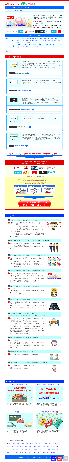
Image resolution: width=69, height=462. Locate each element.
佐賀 (30, 452)
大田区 (36, 38)
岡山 (45, 449)
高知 (21, 452)
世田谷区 (46, 38)
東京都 (7, 38)
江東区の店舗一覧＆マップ (18, 73)
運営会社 (21, 457)
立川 (22, 45)
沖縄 (58, 452)
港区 (28, 38)
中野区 (23, 40)
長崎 (35, 452)
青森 (18, 443)
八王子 (18, 45)
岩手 (27, 443)
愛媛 (8, 452)
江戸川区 (23, 42)
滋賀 (26, 449)
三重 (39, 446)
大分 (44, 452)
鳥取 (49, 449)
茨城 (8, 446)
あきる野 (34, 47)
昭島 (26, 45)
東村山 (18, 47)
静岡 (30, 446)
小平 (50, 45)
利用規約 (28, 457)
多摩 (33, 45)
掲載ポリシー (49, 457)
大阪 (13, 449)
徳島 (17, 452)
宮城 (14, 443)
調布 (43, 45)
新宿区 (56, 38)
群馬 (17, 446)
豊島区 (36, 40)
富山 (52, 446)
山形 (31, 443)
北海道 (8, 443)
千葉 (55, 443)
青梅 (38, 47)
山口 (58, 449)
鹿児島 (53, 452)
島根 (53, 449)
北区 (41, 40)
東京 (40, 443)
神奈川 (45, 443)
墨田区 (18, 42)
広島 (40, 449)
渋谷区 (51, 38)
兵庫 (17, 449)
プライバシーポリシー (38, 457)
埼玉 (50, 443)
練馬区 (27, 40)
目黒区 (41, 38)
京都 (21, 449)
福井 (8, 449)
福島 (36, 443)
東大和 (23, 47)
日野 (40, 45)
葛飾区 (54, 40)
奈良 (30, 449)
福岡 (26, 452)
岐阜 (35, 446)
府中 (36, 45)
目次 (7, 52)
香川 (13, 452)
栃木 (13, 446)
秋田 (23, 443)
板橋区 (32, 40)
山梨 (21, 446)
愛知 (26, 446)
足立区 (44, 40)
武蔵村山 (28, 47)
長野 (48, 446)
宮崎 (48, 452)
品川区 (32, 38)
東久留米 (59, 45)
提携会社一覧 (40, 176)
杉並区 (18, 40)
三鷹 (47, 45)
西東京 (54, 45)
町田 (29, 45)
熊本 (39, 452)
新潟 (44, 446)
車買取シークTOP (12, 457)
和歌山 (35, 449)
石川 (57, 446)
